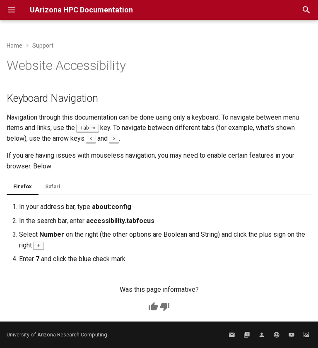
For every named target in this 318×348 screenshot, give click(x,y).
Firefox (22, 186)
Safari (52, 186)
